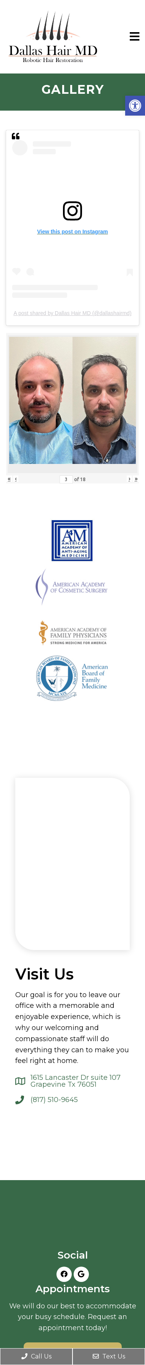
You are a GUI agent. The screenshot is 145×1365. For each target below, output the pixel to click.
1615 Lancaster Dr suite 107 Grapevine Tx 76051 (76, 1081)
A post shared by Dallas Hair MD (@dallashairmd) (72, 313)
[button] (135, 106)
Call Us (36, 1356)
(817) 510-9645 (54, 1099)
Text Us (109, 1356)
